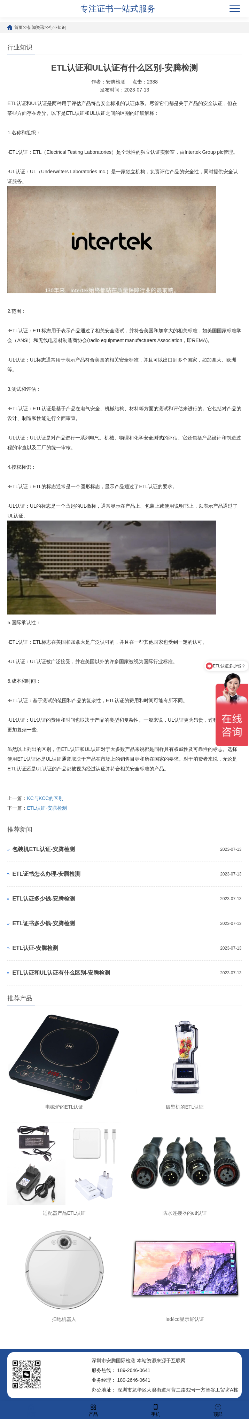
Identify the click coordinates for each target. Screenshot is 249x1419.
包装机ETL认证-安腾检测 (43, 849)
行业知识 (57, 27)
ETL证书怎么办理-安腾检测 (46, 874)
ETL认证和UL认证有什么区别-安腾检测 (61, 973)
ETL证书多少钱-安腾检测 (43, 923)
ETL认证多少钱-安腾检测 (43, 899)
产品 (93, 1410)
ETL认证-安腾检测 (47, 808)
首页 (18, 27)
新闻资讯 (36, 27)
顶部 (218, 1410)
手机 (155, 1410)
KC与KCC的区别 (45, 798)
